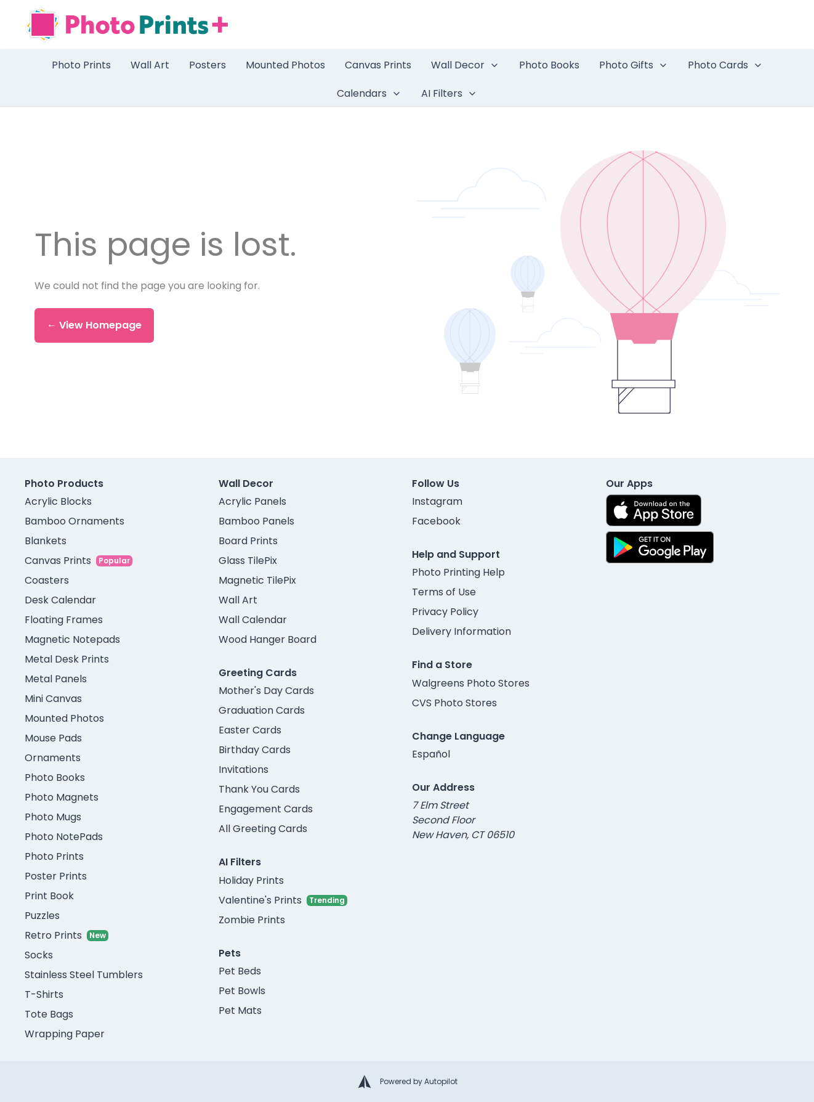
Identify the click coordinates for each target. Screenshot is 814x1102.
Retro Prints (53, 935)
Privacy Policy (445, 612)
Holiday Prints (251, 880)
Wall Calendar (253, 620)
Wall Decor (465, 65)
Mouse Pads (53, 738)
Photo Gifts (633, 65)
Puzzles (42, 915)
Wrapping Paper (65, 1034)
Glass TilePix (248, 560)
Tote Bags (49, 1014)
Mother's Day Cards (266, 691)
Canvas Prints (378, 65)
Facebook (436, 521)
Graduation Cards (262, 710)
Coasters (47, 580)
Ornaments (53, 758)
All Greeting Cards (263, 829)
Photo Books (549, 65)
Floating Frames (64, 620)
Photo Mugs (53, 817)
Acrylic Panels (252, 501)
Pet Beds (240, 971)
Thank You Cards (259, 789)
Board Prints (248, 541)
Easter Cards (250, 730)
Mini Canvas (53, 699)
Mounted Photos (285, 65)
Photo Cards (725, 65)
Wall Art (150, 65)
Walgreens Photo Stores (471, 683)
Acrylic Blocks (58, 501)
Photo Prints (81, 65)
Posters (207, 65)
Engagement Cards (266, 809)
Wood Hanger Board (267, 639)
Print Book (49, 896)
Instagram (437, 501)
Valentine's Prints (260, 900)
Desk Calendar (60, 600)
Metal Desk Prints (67, 659)
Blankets (45, 541)
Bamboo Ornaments (74, 521)
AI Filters (449, 93)
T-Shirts (44, 994)
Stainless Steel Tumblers (84, 975)
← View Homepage (94, 325)
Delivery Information (461, 631)
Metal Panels (56, 679)
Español (431, 754)
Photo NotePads (64, 837)
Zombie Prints (252, 920)
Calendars (369, 93)
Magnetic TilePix (257, 580)
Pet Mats (240, 1010)
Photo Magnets (62, 797)
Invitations (243, 769)
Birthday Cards (255, 750)
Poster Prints (56, 876)
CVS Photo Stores (454, 703)
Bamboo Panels (256, 521)
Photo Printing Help (458, 572)
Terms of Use (444, 592)
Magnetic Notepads (72, 639)
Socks (39, 955)
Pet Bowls (242, 991)
